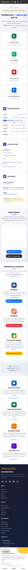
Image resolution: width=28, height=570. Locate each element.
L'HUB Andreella (4, 524)
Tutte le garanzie (14, 459)
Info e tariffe (14, 439)
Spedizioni (3, 489)
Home (11, 7)
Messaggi (3, 514)
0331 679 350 (6, 546)
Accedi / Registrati (5, 508)
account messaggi (19, 187)
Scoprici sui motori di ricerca (10, 194)
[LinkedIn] (13, 481)
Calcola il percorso (14, 251)
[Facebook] (2, 481)
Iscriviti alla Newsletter (6, 528)
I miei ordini (3, 512)
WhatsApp (6, 189)
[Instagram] (6, 481)
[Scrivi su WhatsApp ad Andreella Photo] (14, 58)
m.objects (3, 533)
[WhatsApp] (17, 481)
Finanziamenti (4, 498)
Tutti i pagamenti (14, 419)
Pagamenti (3, 496)
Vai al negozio (4, 522)
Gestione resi (4, 491)
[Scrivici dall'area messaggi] (14, 75)
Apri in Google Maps (14, 256)
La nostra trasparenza (14, 398)
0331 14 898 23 (7, 183)
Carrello (3, 510)
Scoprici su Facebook (14, 301)
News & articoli (4, 526)
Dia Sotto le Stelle (5, 530)
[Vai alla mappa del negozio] (14, 93)
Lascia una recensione (14, 353)
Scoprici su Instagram (14, 325)
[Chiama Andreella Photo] (14, 39)
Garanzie (3, 493)
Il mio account (4, 505)
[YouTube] (9, 481)
